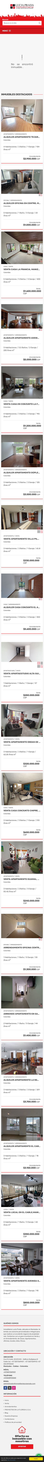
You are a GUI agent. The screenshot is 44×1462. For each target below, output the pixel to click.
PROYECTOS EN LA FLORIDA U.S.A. (18, 1410)
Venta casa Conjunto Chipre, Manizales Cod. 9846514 (22, 810)
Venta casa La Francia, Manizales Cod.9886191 (22, 269)
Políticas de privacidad (13, 1422)
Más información (11, 1460)
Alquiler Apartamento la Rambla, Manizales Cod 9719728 (22, 1080)
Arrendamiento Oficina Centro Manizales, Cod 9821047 (22, 947)
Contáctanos (9, 1419)
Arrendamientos (11, 1407)
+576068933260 (10, 1378)
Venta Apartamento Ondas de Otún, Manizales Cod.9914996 (22, 742)
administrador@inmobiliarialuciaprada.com (19, 1384)
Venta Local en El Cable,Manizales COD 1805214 (22, 1212)
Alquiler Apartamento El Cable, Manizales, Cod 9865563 (22, 1146)
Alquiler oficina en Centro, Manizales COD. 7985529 (22, 203)
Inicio (7, 1400)
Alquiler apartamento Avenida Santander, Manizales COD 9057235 (22, 338)
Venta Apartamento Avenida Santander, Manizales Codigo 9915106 (22, 1281)
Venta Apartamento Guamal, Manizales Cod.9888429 (22, 879)
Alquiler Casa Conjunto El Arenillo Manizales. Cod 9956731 (22, 607)
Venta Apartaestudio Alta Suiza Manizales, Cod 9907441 (22, 673)
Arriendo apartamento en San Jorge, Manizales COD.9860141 (22, 1014)
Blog (6, 1413)
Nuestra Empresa (11, 1416)
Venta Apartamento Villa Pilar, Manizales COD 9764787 (22, 539)
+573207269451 (10, 1372)
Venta (7, 1403)
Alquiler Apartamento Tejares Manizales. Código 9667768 (22, 137)
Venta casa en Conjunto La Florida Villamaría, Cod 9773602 (22, 404)
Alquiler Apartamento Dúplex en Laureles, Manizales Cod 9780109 (22, 472)
